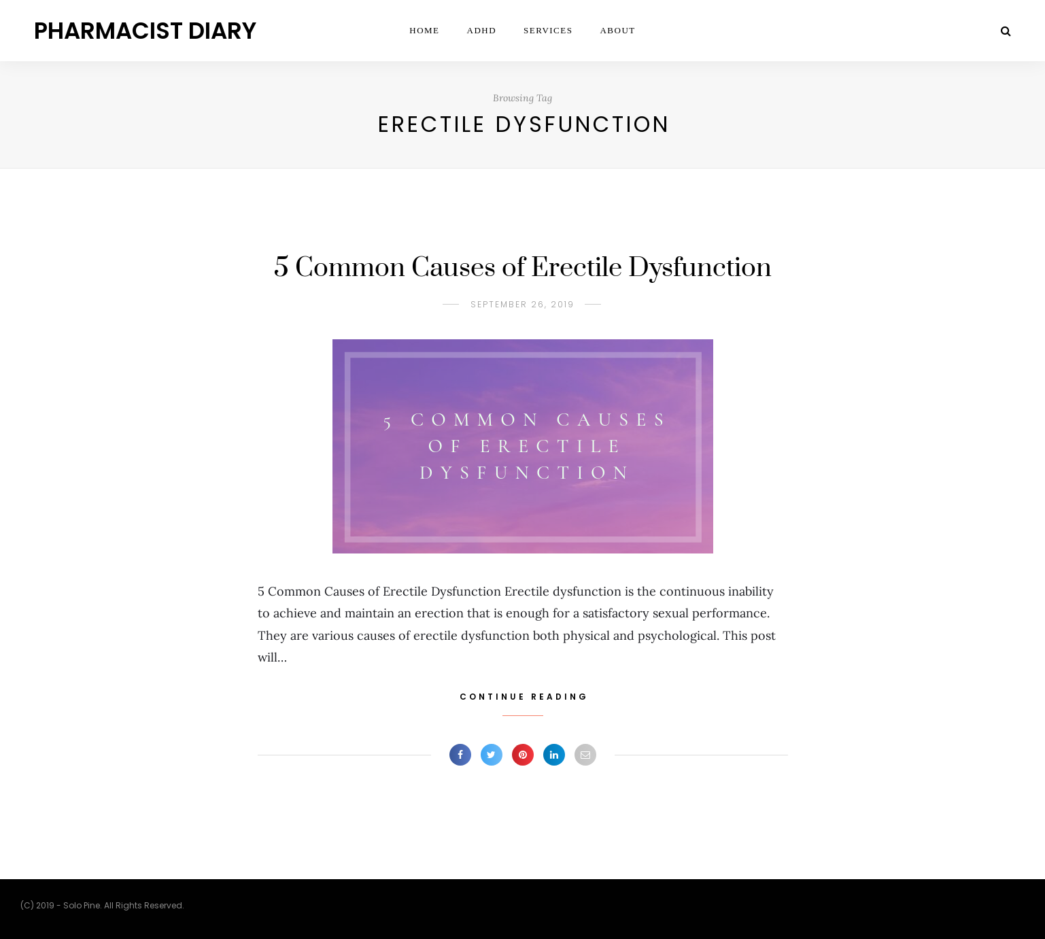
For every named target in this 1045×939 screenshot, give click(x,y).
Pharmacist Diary (145, 30)
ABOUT (617, 30)
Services (548, 30)
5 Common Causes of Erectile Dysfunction (523, 268)
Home (424, 30)
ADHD (482, 30)
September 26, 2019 (522, 304)
